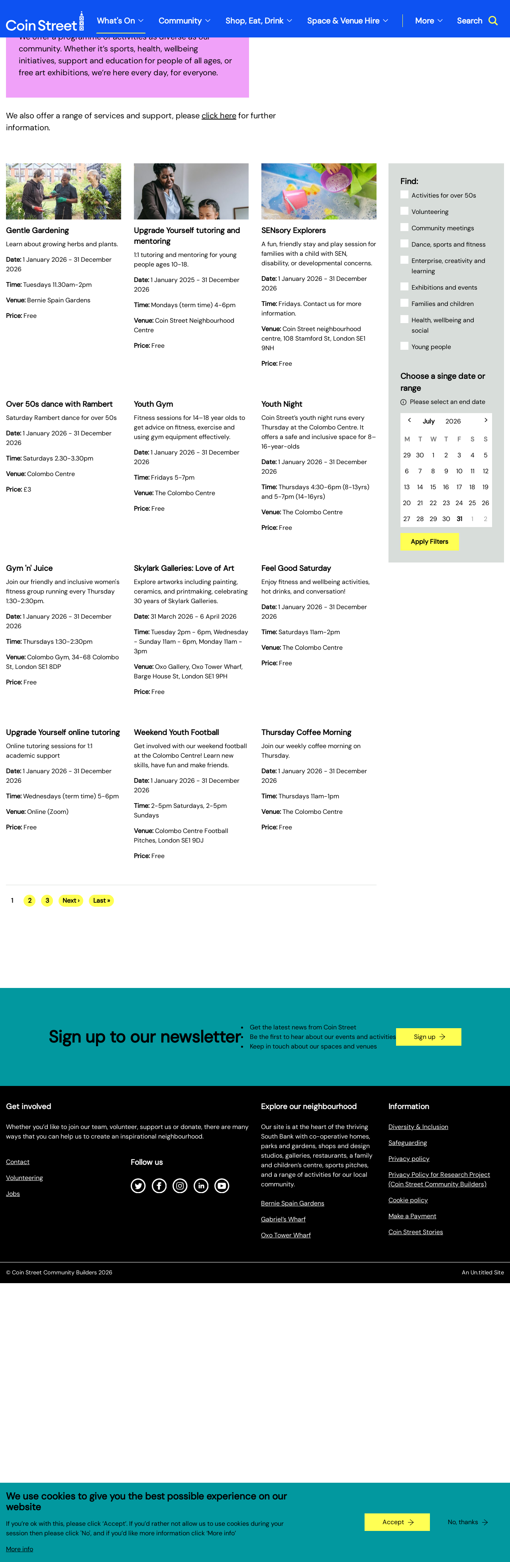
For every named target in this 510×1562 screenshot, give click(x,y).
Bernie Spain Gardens (292, 1434)
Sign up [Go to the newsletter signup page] (424, 1268)
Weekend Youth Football (176, 963)
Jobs (13, 1425)
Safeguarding (407, 1374)
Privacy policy (409, 1390)
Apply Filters (429, 772)
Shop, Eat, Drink (254, 21)
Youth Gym (153, 635)
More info (19, 1549)
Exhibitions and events (444, 518)
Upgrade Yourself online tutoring (63, 963)
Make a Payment (412, 1447)
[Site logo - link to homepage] (45, 21)
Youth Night (281, 635)
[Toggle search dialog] (477, 21)
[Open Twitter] (138, 1417)
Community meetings (443, 459)
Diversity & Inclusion (418, 1358)
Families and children (443, 535)
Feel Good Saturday (296, 799)
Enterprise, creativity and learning (448, 497)
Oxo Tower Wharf (286, 1466)
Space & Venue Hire (343, 21)
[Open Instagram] (180, 1417)
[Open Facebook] (159, 1417)
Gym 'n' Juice (29, 799)
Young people (431, 578)
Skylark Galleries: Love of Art (184, 799)
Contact (17, 1393)
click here (219, 346)
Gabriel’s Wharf (283, 1450)
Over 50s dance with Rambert (59, 635)
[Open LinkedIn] (201, 1417)
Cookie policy (408, 1431)
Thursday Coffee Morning (306, 963)
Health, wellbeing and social (443, 556)
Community (180, 21)
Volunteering (430, 443)
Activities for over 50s (444, 426)
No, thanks (463, 1522)
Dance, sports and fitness (449, 475)
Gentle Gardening (37, 461)
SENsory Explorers (293, 461)
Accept (393, 1522)
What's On (116, 21)
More (424, 21)
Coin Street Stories (415, 1463)
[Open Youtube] (222, 1417)
